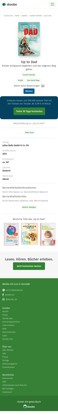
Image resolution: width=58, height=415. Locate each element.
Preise (5, 315)
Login (4, 335)
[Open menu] (52, 4)
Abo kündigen (8, 388)
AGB (4, 382)
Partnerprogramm (9, 364)
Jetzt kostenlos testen (29, 266)
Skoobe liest (7, 339)
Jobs (4, 353)
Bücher (24, 16)
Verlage (5, 360)
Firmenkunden (8, 367)
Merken (29, 91)
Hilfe (4, 329)
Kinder (20, 80)
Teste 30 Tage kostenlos (29, 111)
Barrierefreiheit (9, 332)
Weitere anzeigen (29, 207)
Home (17, 16)
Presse (5, 357)
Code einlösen (8, 325)
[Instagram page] (29, 299)
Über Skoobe (7, 350)
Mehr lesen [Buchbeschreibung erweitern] (29, 133)
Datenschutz (7, 378)
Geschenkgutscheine (11, 322)
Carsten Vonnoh (36, 16)
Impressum (7, 392)
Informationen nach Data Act (14, 385)
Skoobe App (7, 318)
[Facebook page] (29, 294)
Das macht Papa (33, 80)
